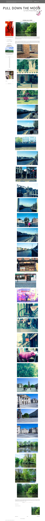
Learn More (35, 1)
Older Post (38, 516)
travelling (33, 21)
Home (27, 516)
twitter (27, 502)
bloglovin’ (26, 502)
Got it (38, 1)
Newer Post (16, 516)
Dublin (26, 21)
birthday (24, 21)
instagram (31, 502)
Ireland (31, 21)
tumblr (29, 502)
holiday (29, 21)
